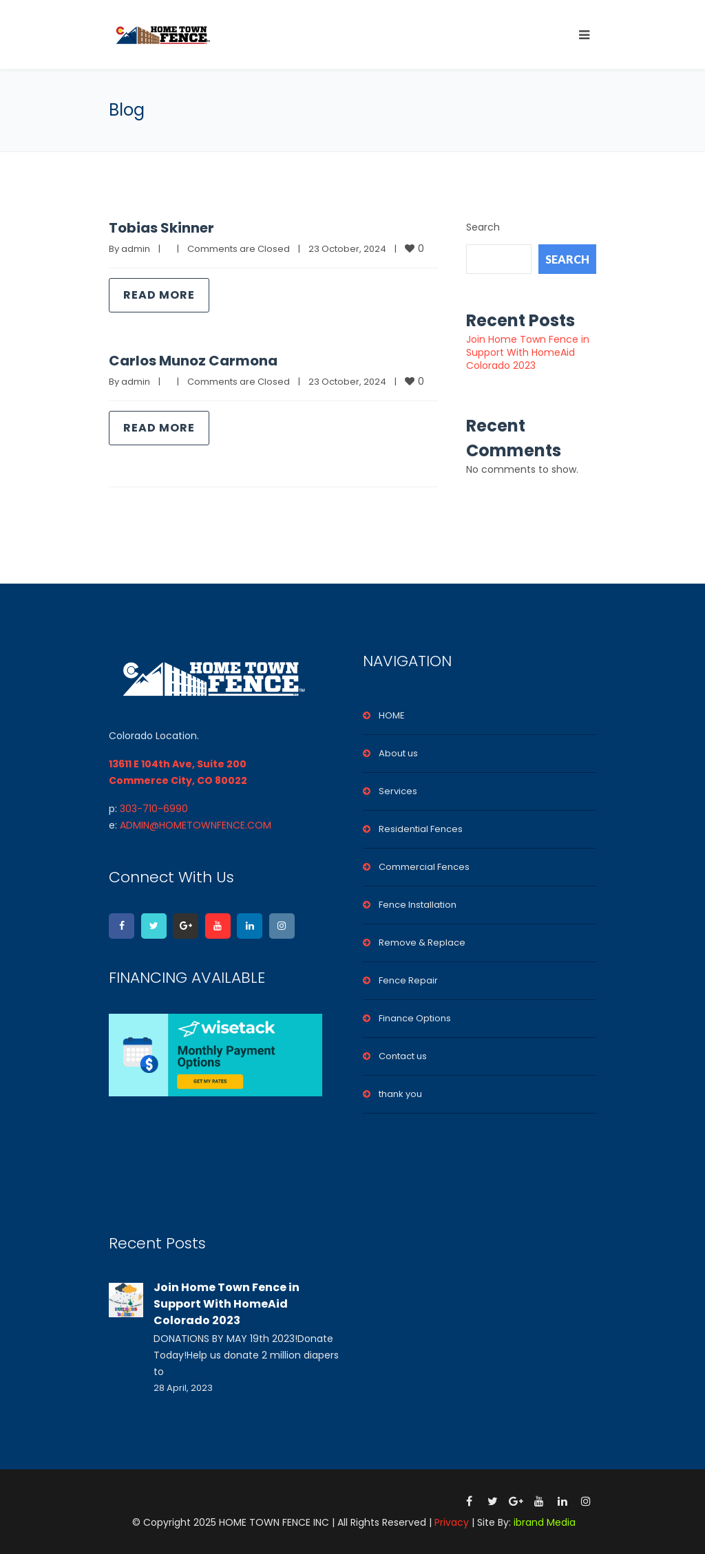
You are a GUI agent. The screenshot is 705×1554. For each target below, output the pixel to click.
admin (135, 248)
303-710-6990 (154, 809)
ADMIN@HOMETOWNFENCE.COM (195, 825)
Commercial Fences (424, 866)
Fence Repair (408, 980)
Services (398, 791)
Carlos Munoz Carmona (193, 360)
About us (398, 753)
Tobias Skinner (161, 227)
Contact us (403, 1056)
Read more (159, 295)
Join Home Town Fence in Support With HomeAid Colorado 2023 (527, 352)
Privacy (451, 1522)
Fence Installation (417, 904)
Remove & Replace (422, 942)
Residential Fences (421, 828)
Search (483, 227)
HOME (392, 715)
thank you (400, 1093)
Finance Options (415, 1018)
